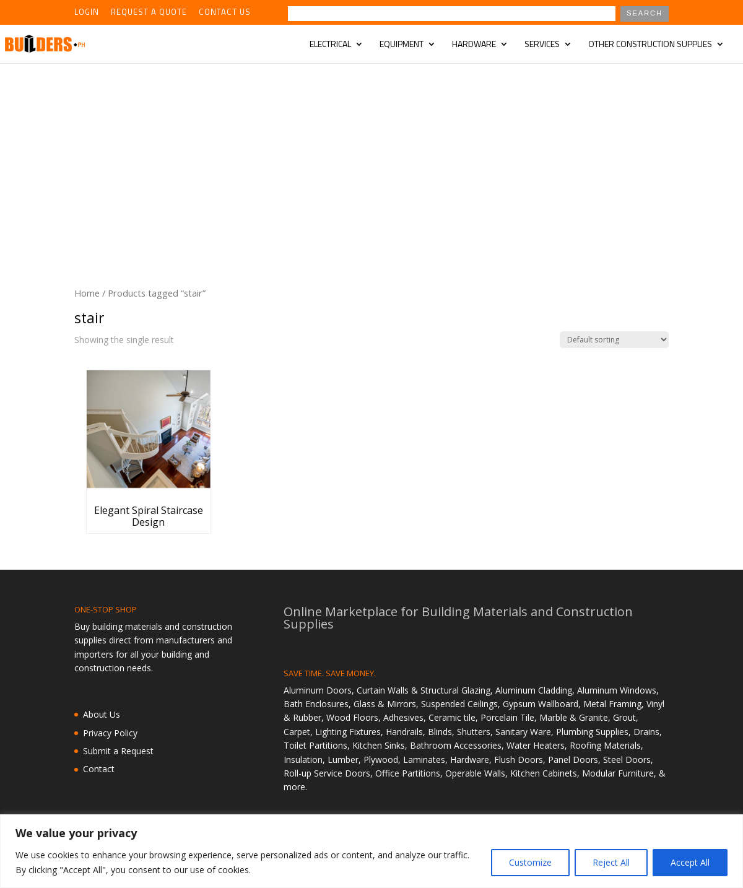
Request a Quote (149, 13)
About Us (101, 714)
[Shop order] (614, 339)
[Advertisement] (371, 156)
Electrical (330, 45)
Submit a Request (118, 751)
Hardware (474, 45)
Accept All (690, 862)
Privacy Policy (110, 733)
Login (86, 13)
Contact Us (225, 13)
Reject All (611, 862)
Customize (530, 862)
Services (542, 45)
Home (87, 293)
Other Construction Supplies (650, 45)
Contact (99, 769)
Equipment (402, 45)
